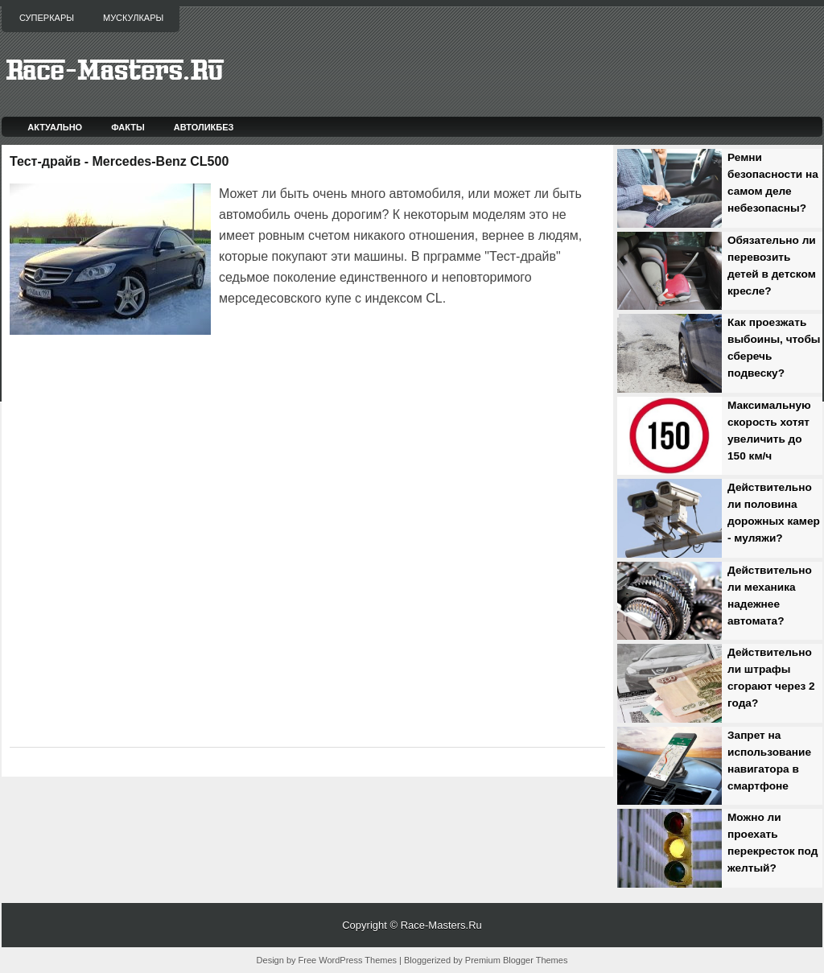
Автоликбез (204, 127)
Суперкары (46, 18)
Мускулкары (133, 18)
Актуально (54, 127)
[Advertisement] (407, 354)
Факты (128, 127)
